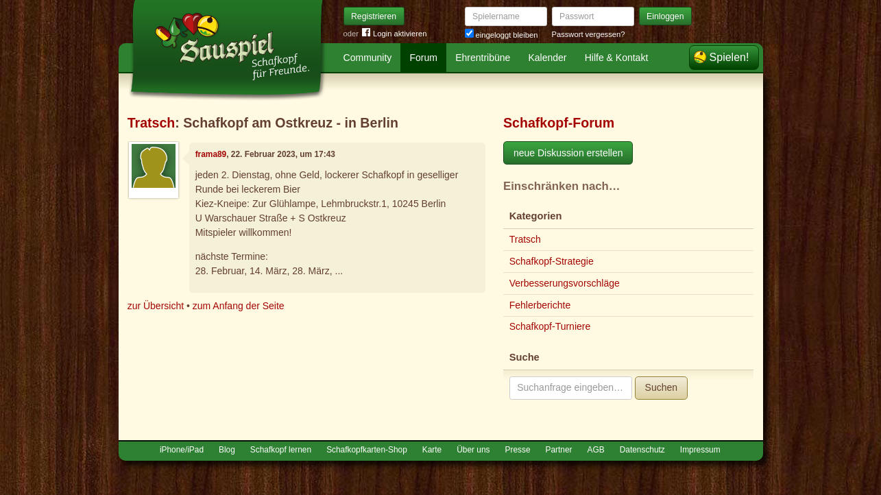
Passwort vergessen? (588, 34)
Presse (518, 450)
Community (367, 57)
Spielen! (729, 57)
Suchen (661, 387)
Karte (432, 450)
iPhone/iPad (182, 450)
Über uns (473, 450)
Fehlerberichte (540, 305)
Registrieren (373, 16)
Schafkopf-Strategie (551, 261)
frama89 (211, 154)
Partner (559, 450)
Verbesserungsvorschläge (564, 283)
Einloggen (665, 16)
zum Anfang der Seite (239, 305)
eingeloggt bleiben (501, 35)
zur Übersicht (156, 305)
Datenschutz (642, 450)
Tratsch (152, 122)
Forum (423, 57)
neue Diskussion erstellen (568, 152)
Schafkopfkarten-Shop (366, 450)
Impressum (700, 450)
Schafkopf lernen (280, 450)
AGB (596, 450)
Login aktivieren (394, 34)
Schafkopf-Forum (558, 122)
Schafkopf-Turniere (550, 326)
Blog (227, 450)
